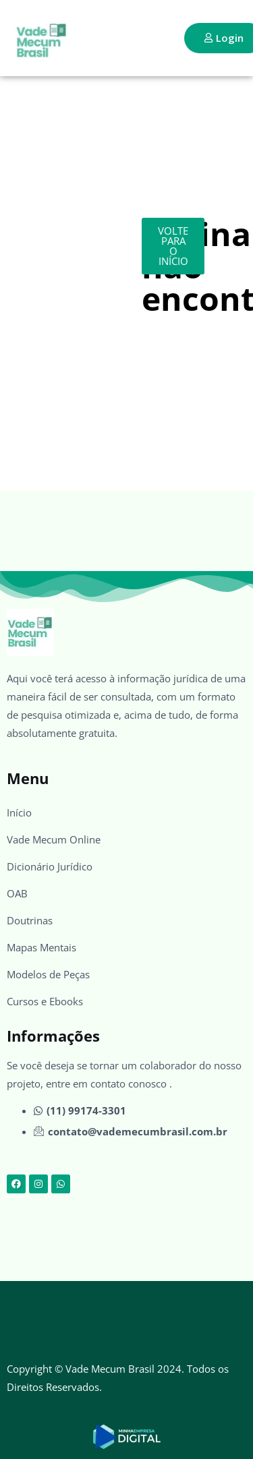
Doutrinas (30, 920)
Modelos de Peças (48, 974)
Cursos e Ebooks (45, 1001)
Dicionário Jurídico (49, 866)
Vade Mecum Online (54, 839)
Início (19, 812)
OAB (17, 893)
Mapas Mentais (41, 947)
